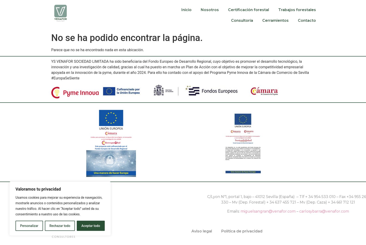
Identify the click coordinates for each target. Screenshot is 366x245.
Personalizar (29, 226)
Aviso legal (201, 234)
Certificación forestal (260, 10)
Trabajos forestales (309, 10)
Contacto (319, 20)
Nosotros (222, 10)
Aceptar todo (90, 226)
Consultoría (254, 20)
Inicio (199, 10)
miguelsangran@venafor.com (311, 211)
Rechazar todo (59, 226)
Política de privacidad (241, 234)
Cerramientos (287, 20)
